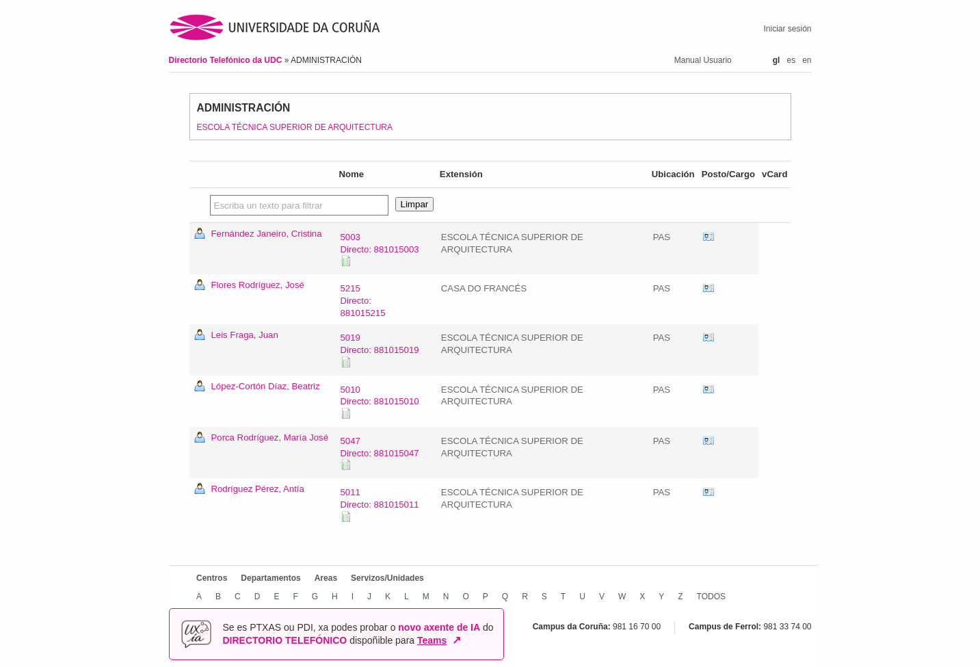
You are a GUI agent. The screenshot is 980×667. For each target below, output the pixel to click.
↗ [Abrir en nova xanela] (456, 640)
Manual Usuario (703, 60)
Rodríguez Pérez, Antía (257, 489)
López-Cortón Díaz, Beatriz (265, 386)
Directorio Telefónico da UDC (226, 60)
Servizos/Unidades (387, 578)
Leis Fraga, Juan (244, 335)
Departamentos (270, 578)
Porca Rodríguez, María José (270, 437)
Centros (211, 578)
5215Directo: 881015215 (363, 300)
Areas (325, 578)
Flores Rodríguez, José (257, 285)
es (790, 60)
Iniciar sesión (787, 29)
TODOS (710, 596)
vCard (708, 237)
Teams (432, 640)
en (806, 60)
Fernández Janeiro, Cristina (266, 233)
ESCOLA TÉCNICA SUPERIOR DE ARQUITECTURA (295, 127)
